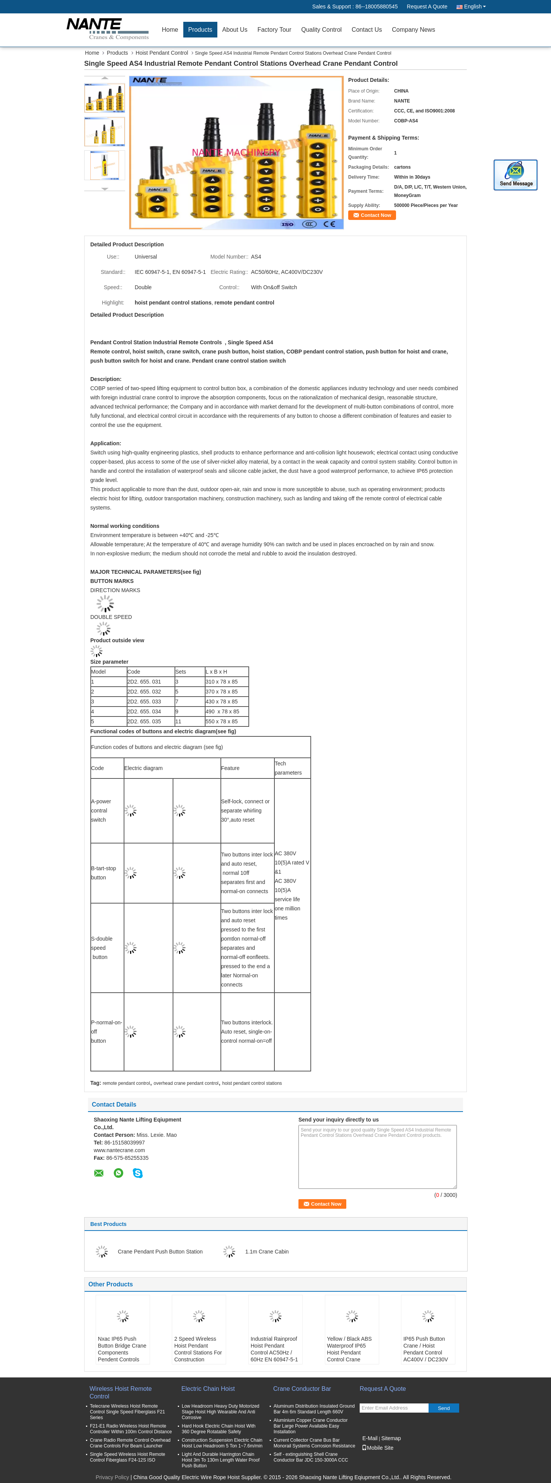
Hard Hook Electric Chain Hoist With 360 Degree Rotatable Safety (219, 1428)
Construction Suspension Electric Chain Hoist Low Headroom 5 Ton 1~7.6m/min (222, 1443)
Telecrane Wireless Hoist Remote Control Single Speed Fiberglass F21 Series (127, 1411)
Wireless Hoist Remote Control (121, 1392)
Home (170, 29)
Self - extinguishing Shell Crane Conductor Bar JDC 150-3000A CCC (311, 1457)
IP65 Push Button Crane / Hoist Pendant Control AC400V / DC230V (425, 1349)
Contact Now (376, 215)
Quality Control (321, 29)
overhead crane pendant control (186, 1083)
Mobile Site (377, 1448)
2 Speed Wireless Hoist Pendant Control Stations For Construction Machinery (198, 1352)
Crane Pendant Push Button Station (160, 1252)
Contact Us (367, 29)
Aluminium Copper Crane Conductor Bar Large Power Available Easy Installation (310, 1426)
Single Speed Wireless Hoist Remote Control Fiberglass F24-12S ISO (127, 1457)
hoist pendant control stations (252, 1083)
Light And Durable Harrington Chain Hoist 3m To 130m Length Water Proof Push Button (220, 1460)
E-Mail (370, 1438)
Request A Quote (427, 6)
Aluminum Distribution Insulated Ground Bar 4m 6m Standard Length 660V (314, 1409)
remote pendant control (126, 1083)
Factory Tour (275, 29)
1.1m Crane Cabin (267, 1252)
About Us (235, 29)
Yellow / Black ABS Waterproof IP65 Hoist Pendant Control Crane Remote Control (349, 1352)
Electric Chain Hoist (208, 1388)
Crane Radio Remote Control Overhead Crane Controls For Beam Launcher (130, 1443)
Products (200, 29)
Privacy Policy (112, 1477)
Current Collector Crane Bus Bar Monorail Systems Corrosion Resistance (314, 1443)
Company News (413, 29)
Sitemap (391, 1438)
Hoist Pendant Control (162, 53)
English (475, 6)
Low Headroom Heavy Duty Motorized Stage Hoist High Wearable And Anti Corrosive (220, 1411)
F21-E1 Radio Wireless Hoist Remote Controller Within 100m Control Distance (131, 1428)
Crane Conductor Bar (302, 1388)
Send (444, 1408)
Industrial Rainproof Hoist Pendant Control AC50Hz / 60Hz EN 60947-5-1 (274, 1349)
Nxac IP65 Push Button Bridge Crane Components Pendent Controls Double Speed (122, 1352)
